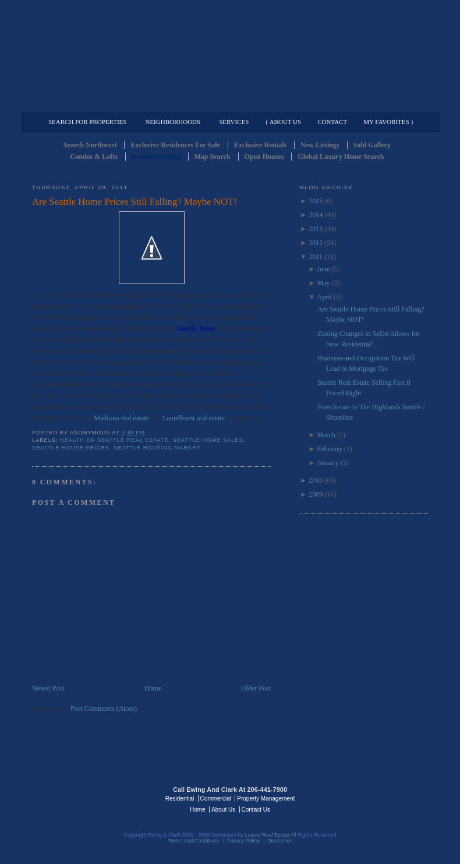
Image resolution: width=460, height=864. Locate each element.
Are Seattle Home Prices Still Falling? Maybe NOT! (134, 201)
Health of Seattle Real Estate (114, 440)
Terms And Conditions (194, 841)
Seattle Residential (230, 55)
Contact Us (256, 809)
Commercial (228, 102)
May (323, 283)
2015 (316, 201)
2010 (316, 480)
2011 (316, 257)
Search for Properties (87, 121)
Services (234, 121)
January (328, 463)
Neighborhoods (172, 121)
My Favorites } (388, 121)
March (326, 435)
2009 (316, 494)
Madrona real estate (121, 418)
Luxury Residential (91, 102)
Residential (179, 798)
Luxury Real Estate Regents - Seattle (83, 797)
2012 (316, 243)
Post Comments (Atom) (103, 708)
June (323, 269)
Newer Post (48, 688)
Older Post (256, 688)
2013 (316, 229)
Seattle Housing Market (157, 448)
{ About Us (283, 121)
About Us (223, 809)
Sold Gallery (372, 145)
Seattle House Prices (70, 448)
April (324, 297)
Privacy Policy (243, 841)
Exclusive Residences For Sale (175, 145)
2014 (316, 215)
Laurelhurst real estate (193, 418)
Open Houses (264, 157)
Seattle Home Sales (208, 440)
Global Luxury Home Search (341, 157)
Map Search (212, 157)
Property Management (367, 102)
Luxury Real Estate (377, 797)
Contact (332, 121)
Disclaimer (279, 841)
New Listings (319, 145)
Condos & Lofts (94, 157)
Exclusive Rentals (260, 145)
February (329, 449)
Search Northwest (89, 145)
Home (152, 688)
